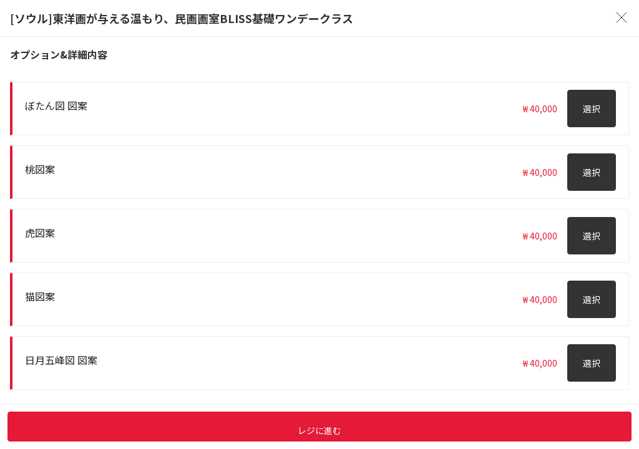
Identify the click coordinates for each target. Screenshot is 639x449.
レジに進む (319, 430)
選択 (591, 108)
